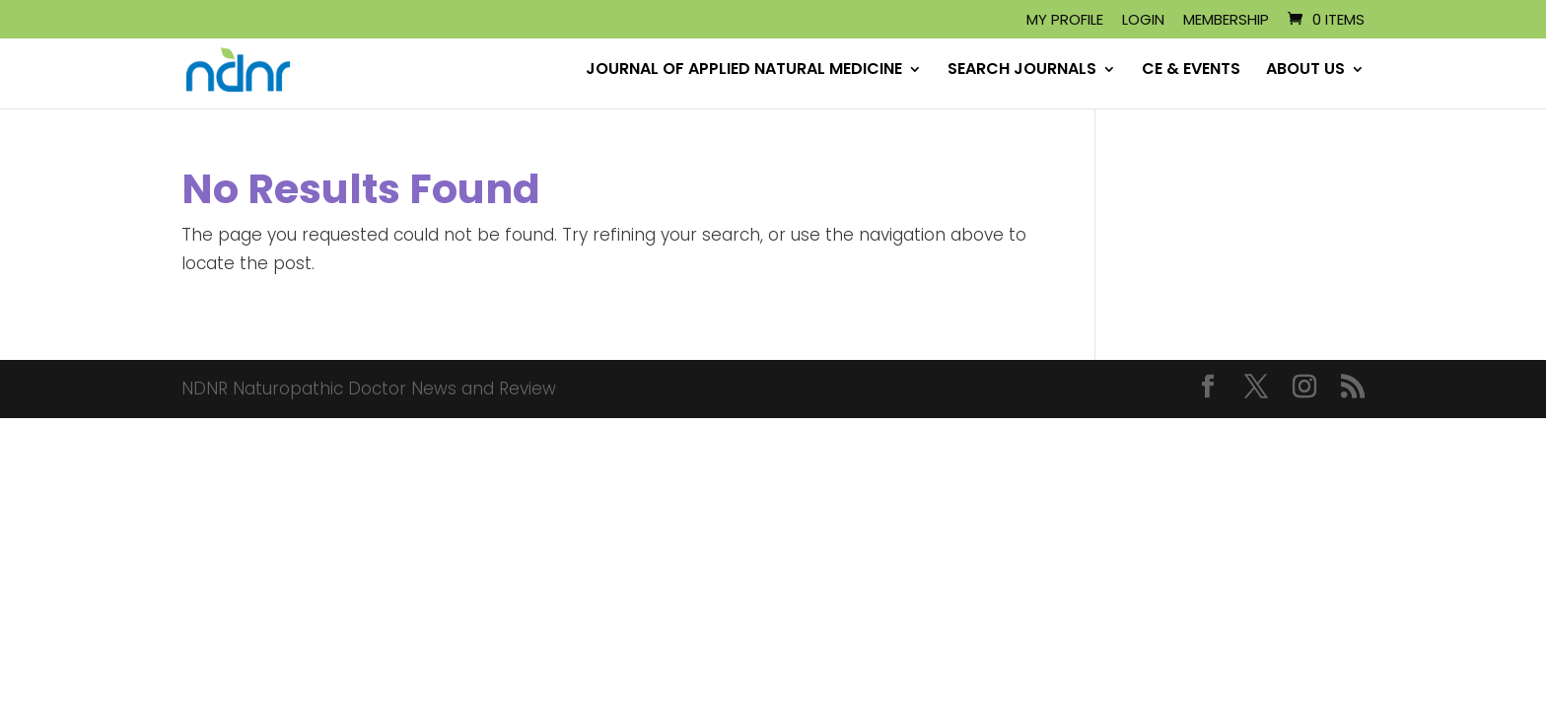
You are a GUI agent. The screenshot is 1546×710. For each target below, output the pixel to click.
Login (1143, 21)
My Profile (1064, 21)
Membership (1226, 21)
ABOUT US (1305, 71)
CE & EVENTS (1191, 71)
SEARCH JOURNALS (1022, 71)
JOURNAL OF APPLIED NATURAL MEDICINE (744, 71)
